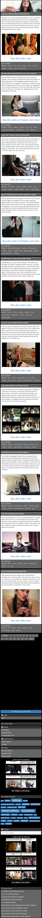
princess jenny (5, 817)
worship (8, 823)
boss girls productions (7, 804)
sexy (25, 817)
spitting (4, 566)
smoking (35, 65)
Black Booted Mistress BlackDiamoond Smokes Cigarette (18, 905)
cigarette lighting (28, 250)
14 (18, 639)
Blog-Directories (7, 739)
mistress (10, 68)
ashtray (16, 800)
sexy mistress (34, 817)
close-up (18, 630)
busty (32, 312)
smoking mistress (35, 821)
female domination (19, 189)
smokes (16, 821)
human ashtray (35, 189)
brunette (24, 65)
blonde (19, 65)
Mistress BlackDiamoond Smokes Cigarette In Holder (18, 194)
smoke (14, 563)
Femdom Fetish (6, 753)
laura (36, 444)
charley (22, 315)
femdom (10, 189)
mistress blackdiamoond (8, 129)
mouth (12, 630)
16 (26, 639)
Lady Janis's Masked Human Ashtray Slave (15, 135)
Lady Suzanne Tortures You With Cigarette (14, 913)
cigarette (4, 68)
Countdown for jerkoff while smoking (12, 891)
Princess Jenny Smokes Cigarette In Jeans (14, 908)
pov (35, 814)
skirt (27, 127)
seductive (20, 817)
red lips (13, 817)
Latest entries (6, 888)
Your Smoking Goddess (8, 902)
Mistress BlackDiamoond (14, 248)
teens (29, 65)
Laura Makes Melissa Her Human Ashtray (14, 385)
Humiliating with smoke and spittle (11, 899)
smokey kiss (28, 315)
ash (2, 800)
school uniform (22, 68)
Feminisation (5, 730)
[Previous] (4, 635)
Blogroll (4, 727)
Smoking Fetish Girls (7, 735)
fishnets (14, 628)
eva (15, 65)
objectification (28, 814)
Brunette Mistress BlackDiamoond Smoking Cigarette (18, 73)
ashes (25, 563)
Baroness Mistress (7, 750)
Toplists (4, 748)
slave (3, 821)
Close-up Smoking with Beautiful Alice (13, 571)
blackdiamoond (20, 129)
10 (2, 639)
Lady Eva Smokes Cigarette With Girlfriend (15, 14)
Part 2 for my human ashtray (10, 894)
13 (14, 639)
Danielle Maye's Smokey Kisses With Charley (16, 258)
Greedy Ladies (5, 756)
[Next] (31, 638)
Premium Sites (7, 724)
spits (2, 823)
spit (8, 566)
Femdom (4, 744)
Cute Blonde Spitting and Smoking (12, 513)
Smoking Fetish (6, 732)
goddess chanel (12, 807)
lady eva (10, 65)
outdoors (34, 447)
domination (16, 253)
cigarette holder (18, 250)
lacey (27, 377)
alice (9, 628)
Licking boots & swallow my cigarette (12, 897)
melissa (4, 447)
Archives (5, 829)
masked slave (11, 186)
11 (6, 639)
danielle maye (14, 315)
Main (2, 718)
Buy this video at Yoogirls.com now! (21, 120)
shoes (27, 129)
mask (9, 377)
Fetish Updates (6, 741)
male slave (5, 814)
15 (22, 639)
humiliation (28, 810)
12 (10, 639)
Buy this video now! (21, 58)
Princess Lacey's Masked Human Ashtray (14, 322)
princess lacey (21, 377)
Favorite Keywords (8, 796)
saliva (12, 566)
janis (35, 186)
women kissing (6, 315)
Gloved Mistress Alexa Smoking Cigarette (14, 452)
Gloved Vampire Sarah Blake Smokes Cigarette (15, 916)
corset (15, 68)
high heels (33, 129)
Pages (4, 715)
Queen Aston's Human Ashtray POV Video (14, 911)
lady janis (4, 189)
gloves (36, 506)
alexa (33, 508)
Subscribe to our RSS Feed (21, 711)
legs (30, 127)
